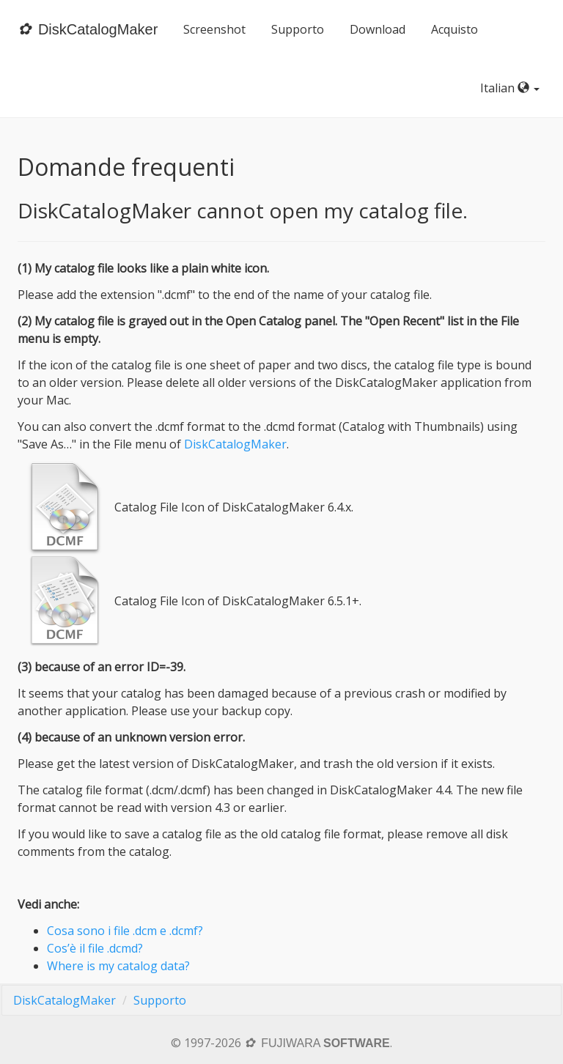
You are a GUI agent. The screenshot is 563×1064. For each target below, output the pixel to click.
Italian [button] (512, 88)
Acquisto (454, 29)
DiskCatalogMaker (235, 444)
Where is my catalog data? (118, 966)
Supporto (297, 29)
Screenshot (214, 29)
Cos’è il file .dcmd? (95, 948)
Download (377, 29)
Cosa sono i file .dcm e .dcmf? (125, 931)
